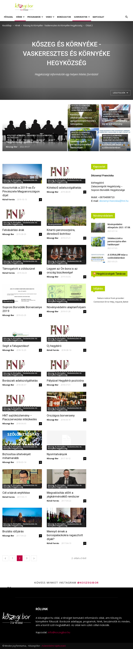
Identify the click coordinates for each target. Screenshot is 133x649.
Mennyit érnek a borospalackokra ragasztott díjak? (65, 535)
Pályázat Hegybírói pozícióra (65, 380)
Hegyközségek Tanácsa (110, 273)
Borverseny (8, 301)
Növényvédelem (55, 224)
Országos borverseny (61, 415)
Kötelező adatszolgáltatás (64, 187)
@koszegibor (88, 582)
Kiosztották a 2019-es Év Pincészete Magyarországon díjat (21, 191)
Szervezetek (82, 17)
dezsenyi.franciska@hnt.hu (113, 201)
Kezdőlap (7, 25)
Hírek (20, 17)
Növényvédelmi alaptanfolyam (66, 307)
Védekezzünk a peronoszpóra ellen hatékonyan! (117, 241)
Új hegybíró (54, 346)
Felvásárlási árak (13, 230)
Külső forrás (8, 199)
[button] (126, 17)
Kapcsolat (98, 17)
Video (50, 17)
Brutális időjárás (13, 531)
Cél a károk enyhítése (16, 492)
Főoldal (8, 17)
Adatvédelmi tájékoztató (54, 645)
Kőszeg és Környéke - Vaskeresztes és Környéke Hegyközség (52, 25)
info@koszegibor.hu (59, 632)
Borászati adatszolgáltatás (20, 380)
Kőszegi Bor (11, 146)
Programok (35, 17)
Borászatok (64, 17)
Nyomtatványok (57, 454)
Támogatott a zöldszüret (18, 268)
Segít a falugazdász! (15, 346)
